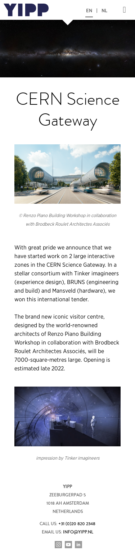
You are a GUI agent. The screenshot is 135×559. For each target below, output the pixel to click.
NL (104, 10)
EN (89, 10)
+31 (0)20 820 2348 (76, 524)
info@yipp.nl (78, 532)
